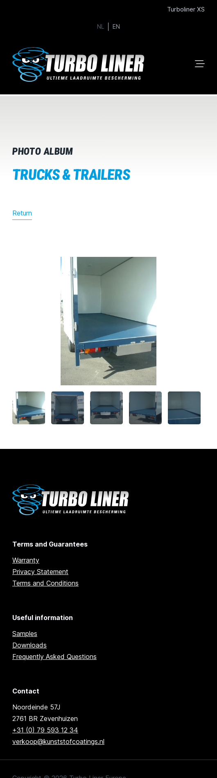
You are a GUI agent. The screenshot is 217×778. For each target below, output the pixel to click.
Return (22, 213)
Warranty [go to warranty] (25, 560)
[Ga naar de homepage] (71, 500)
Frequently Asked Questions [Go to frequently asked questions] (54, 656)
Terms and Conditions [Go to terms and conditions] (45, 583)
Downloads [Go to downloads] (29, 645)
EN (116, 27)
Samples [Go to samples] (24, 633)
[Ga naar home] (79, 64)
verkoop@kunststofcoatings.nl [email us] (58, 741)
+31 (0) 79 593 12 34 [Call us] (45, 730)
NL (100, 27)
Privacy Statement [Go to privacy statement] (40, 571)
